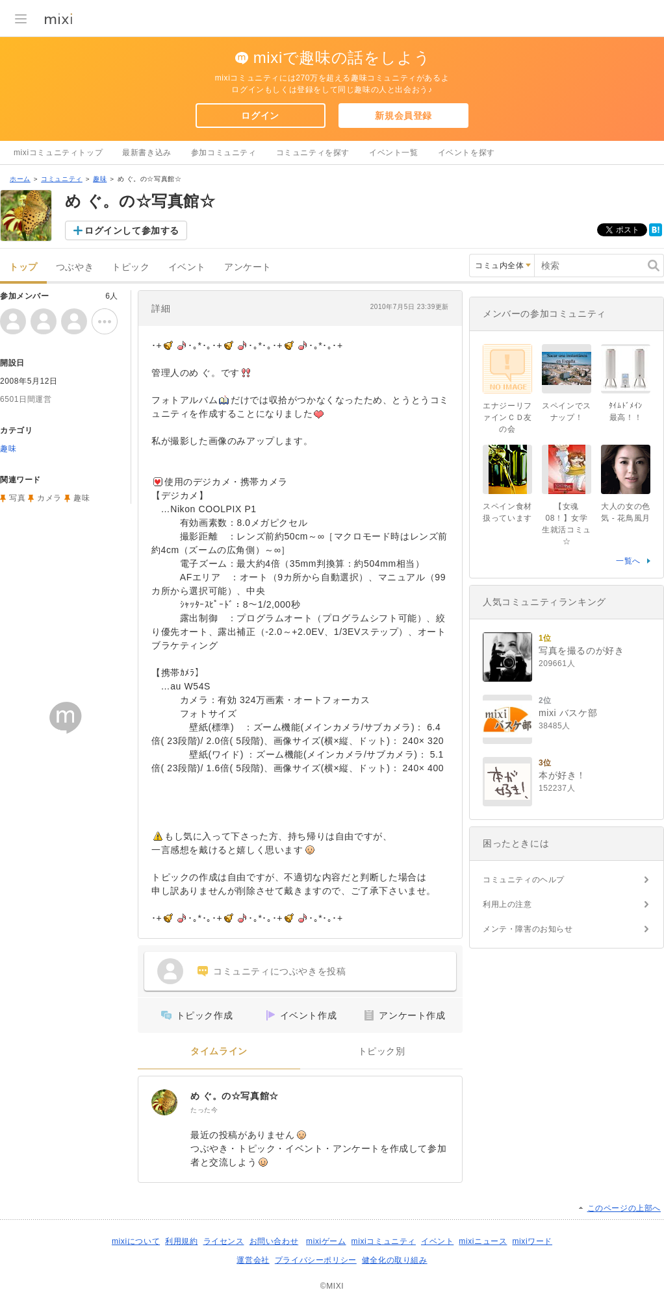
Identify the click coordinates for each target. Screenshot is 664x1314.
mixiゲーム (326, 1241)
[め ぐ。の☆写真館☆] (164, 1102)
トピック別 (381, 1051)
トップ (23, 267)
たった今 (204, 1109)
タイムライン (219, 1051)
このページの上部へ (624, 1208)
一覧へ (628, 560)
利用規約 (181, 1241)
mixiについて (136, 1241)
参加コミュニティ (224, 152)
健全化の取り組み (395, 1260)
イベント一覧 (393, 152)
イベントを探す (466, 152)
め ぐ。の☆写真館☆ (234, 1096)
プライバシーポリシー (316, 1260)
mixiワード (532, 1241)
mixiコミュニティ (383, 1241)
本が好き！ (562, 775)
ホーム (20, 178)
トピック (130, 267)
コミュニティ (62, 178)
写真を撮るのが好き (581, 650)
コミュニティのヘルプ (524, 879)
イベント (187, 267)
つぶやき (75, 267)
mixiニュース (483, 1241)
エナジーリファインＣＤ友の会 (507, 417)
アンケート (248, 267)
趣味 (100, 178)
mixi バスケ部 (568, 713)
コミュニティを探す (313, 152)
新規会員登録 (403, 115)
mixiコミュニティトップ (58, 152)
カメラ (49, 497)
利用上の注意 (507, 904)
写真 (17, 497)
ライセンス (223, 1241)
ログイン (260, 115)
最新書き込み (147, 152)
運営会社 (252, 1260)
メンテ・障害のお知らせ (528, 929)
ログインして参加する (131, 230)
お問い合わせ (274, 1241)
